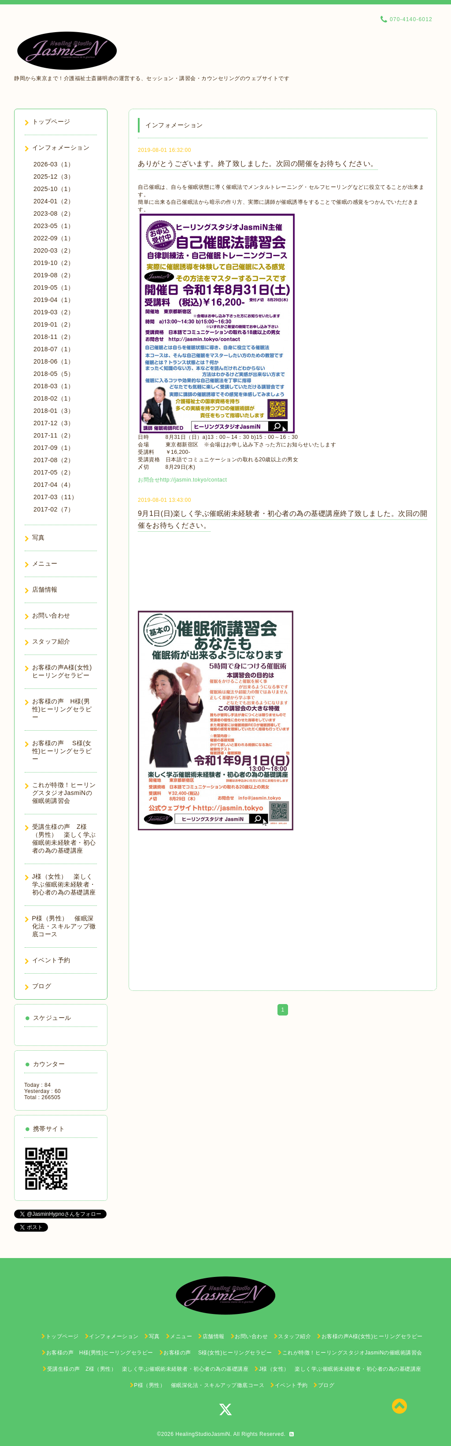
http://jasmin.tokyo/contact (232, 964)
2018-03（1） (53, 386)
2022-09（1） (53, 238)
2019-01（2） (53, 324)
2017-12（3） (53, 423)
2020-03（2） (53, 250)
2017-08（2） (53, 460)
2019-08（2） (53, 275)
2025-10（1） (53, 188)
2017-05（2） (53, 472)
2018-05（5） (53, 373)
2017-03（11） (55, 496)
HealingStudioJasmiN (202, 1434)
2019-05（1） (53, 287)
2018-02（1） (53, 398)
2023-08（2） (53, 213)
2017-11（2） (53, 435)
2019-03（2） (53, 312)
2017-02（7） (53, 509)
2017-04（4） (53, 484)
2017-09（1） (53, 447)
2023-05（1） (53, 225)
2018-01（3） (53, 410)
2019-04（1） (53, 299)
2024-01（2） (53, 201)
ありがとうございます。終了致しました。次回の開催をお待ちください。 (258, 163)
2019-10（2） (53, 262)
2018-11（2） (53, 336)
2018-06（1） (53, 361)
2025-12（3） (53, 176)
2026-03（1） (53, 164)
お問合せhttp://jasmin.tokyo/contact (182, 480)
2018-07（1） (53, 349)
